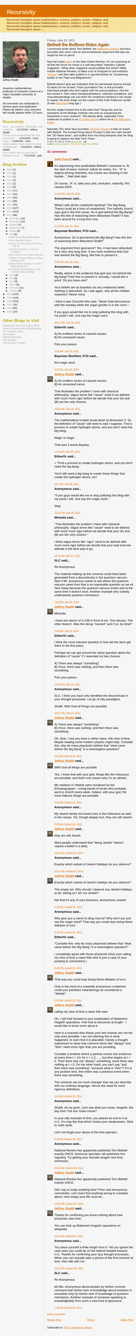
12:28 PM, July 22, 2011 (67, 193)
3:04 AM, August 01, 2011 (68, 802)
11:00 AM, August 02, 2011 (68, 1203)
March (12, 284)
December (15, 218)
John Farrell (63, 159)
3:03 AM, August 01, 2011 (68, 755)
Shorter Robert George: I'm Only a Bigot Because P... (26, 265)
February (14, 287)
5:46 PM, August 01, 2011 (68, 932)
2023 (10, 176)
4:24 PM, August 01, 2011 (68, 906)
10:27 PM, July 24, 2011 (67, 322)
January (13, 290)
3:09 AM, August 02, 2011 (68, 1000)
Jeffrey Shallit (64, 374)
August (13, 231)
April (12, 281)
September (15, 228)
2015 (10, 201)
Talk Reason (9, 340)
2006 (10, 308)
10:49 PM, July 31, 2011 (67, 684)
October (13, 224)
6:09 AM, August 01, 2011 (68, 824)
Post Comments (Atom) (78, 1327)
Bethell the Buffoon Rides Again (24, 237)
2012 (10, 211)
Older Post (126, 1319)
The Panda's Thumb (14, 342)
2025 (10, 173)
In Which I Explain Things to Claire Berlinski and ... (26, 259)
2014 (10, 204)
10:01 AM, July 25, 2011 (67, 408)
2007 (10, 304)
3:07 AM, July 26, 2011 (66, 483)
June (12, 275)
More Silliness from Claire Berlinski (26, 255)
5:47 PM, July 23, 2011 (66, 226)
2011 (10, 215)
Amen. (6, 141)
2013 (10, 208)
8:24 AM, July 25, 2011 (66, 351)
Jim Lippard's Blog (13, 331)
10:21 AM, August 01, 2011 (68, 871)
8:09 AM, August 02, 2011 (68, 1138)
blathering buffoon (108, 48)
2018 (10, 190)
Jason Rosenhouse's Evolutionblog (22, 328)
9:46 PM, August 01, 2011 (68, 967)
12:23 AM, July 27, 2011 (67, 555)
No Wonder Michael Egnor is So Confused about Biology (24, 270)
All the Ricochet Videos (20, 240)
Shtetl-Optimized (12, 337)
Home (90, 1319)
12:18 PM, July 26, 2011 (67, 512)
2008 (10, 301)
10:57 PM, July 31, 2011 (67, 712)
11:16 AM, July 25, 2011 (67, 451)
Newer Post (54, 1319)
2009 (10, 297)
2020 (10, 183)
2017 (10, 194)
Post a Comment (56, 1314)
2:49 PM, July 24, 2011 (66, 261)
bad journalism (62, 144)
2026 (10, 169)
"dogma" (52, 74)
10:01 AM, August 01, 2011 (68, 852)
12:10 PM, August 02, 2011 (69, 1268)
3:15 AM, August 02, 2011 (68, 1096)
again (69, 61)
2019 (10, 187)
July (11, 234)
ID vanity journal (89, 119)
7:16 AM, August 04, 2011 (68, 1307)
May (11, 278)
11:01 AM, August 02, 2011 (68, 1235)
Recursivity (21, 12)
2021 (10, 180)
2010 (10, 294)
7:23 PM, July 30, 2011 (66, 601)
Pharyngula (9, 334)
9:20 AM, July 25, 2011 (66, 369)
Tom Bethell (92, 144)
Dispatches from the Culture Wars (21, 325)
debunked (62, 103)
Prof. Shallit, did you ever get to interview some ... (20, 154)
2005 (10, 311)
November (15, 221)
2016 (10, 197)
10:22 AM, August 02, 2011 (68, 1167)
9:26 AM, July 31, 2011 (66, 630)
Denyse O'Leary (100, 129)
